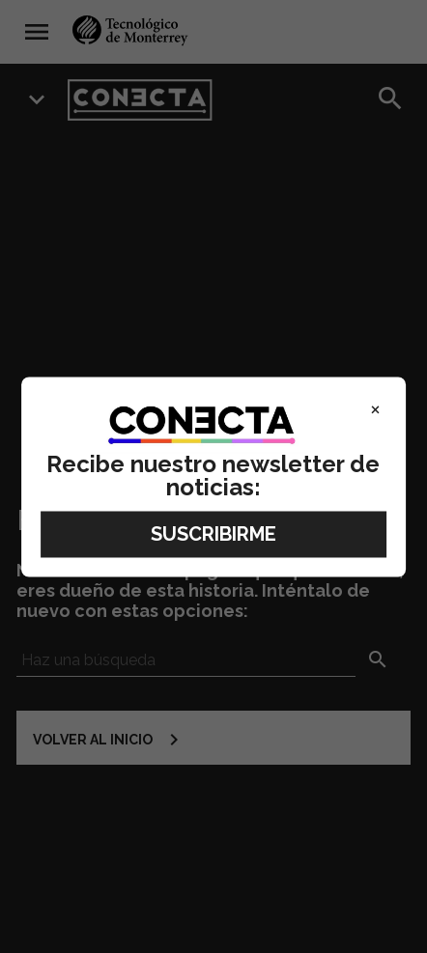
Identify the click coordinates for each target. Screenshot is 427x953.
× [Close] (375, 408)
